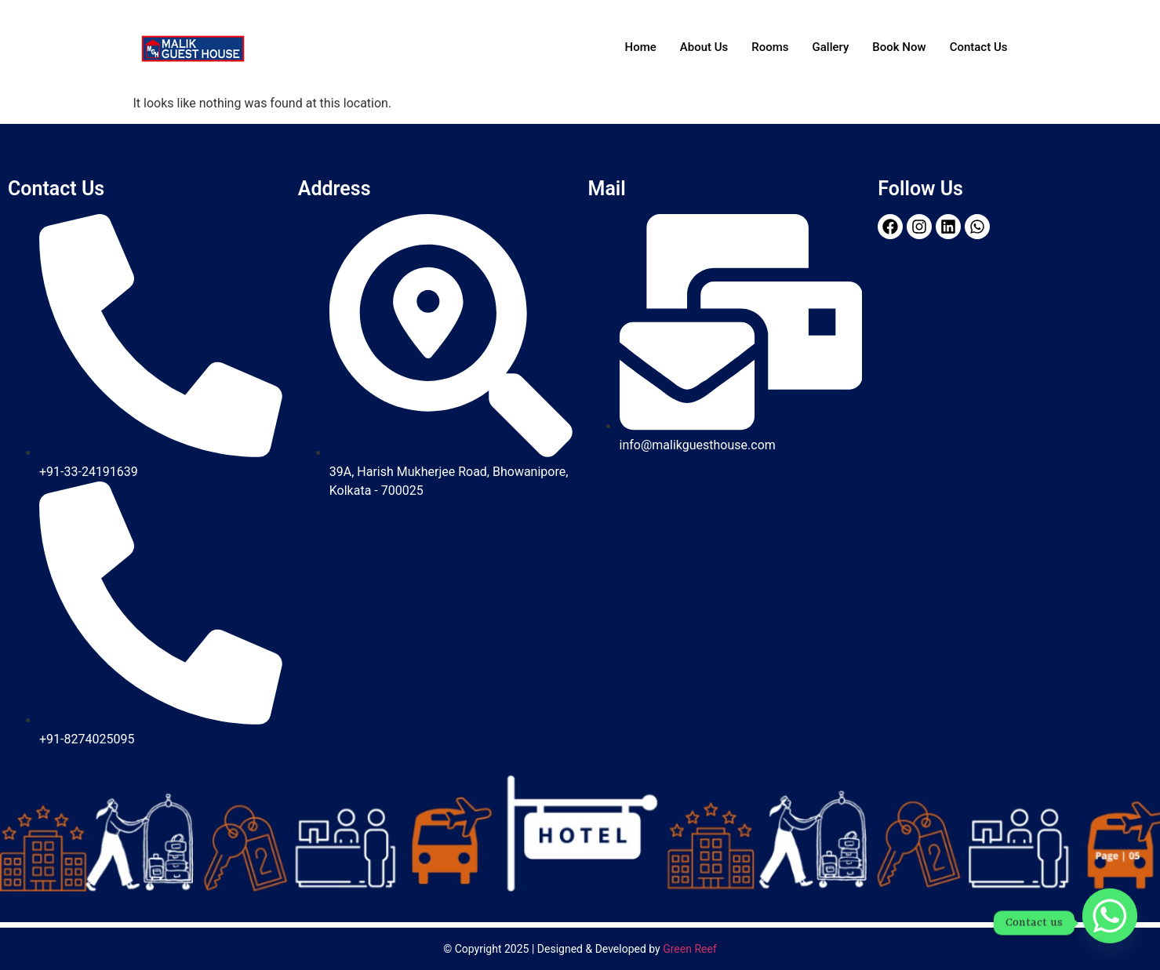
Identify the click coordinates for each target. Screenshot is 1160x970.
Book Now (898, 47)
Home (640, 47)
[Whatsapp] (1109, 923)
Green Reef (690, 949)
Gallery (831, 47)
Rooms (769, 47)
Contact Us (979, 47)
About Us (704, 47)
